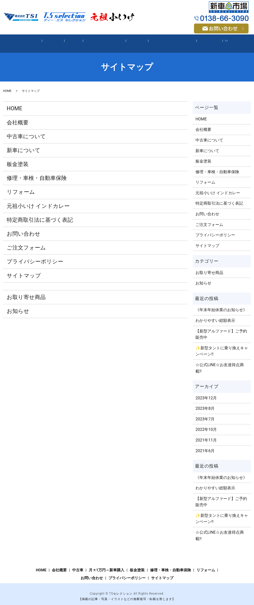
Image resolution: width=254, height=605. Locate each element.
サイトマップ (24, 270)
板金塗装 (134, 41)
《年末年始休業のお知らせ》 (221, 304)
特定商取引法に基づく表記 (40, 215)
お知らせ (18, 306)
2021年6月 (205, 445)
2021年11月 (206, 435)
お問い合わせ (23, 229)
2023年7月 (205, 414)
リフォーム (200, 41)
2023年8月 (205, 403)
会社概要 (59, 41)
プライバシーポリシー (35, 256)
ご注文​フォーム (26, 243)
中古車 (76, 41)
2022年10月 (206, 424)
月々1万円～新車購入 (104, 41)
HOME (41, 41)
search (219, 41)
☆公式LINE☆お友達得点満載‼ (219, 362)
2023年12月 (206, 392)
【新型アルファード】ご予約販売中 (221, 329)
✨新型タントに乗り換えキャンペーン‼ (221, 346)
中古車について (26, 131)
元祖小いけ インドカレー (38, 201)
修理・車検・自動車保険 (166, 41)
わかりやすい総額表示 (215, 315)
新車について (23, 145)
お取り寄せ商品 (26, 292)
